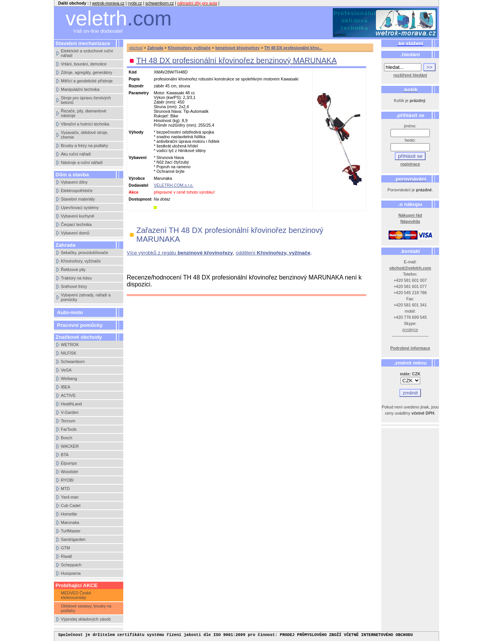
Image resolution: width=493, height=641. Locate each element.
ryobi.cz (135, 3)
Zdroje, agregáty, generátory (86, 72)
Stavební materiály (78, 199)
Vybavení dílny (74, 182)
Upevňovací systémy (80, 207)
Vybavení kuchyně (77, 216)
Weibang (69, 378)
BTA (65, 454)
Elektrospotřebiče (76, 190)
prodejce (410, 329)
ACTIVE (68, 395)
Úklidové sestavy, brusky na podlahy (86, 608)
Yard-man (70, 497)
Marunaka (70, 522)
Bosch (66, 437)
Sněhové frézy (74, 286)
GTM (65, 548)
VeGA (66, 370)
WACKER (70, 446)
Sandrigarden (73, 539)
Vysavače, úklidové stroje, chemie (84, 134)
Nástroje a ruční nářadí (81, 162)
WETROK (70, 344)
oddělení (273, 253)
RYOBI (67, 480)
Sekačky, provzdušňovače (84, 252)
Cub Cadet (70, 505)
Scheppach (71, 564)
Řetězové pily (73, 269)
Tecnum (68, 420)
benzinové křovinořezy (237, 47)
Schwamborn (73, 361)
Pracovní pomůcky (80, 325)
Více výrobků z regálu (180, 253)
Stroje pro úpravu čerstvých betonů (86, 100)
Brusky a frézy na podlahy (84, 145)
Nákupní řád (410, 215)
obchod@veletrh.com (410, 268)
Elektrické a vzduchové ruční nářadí (87, 53)
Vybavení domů (75, 233)
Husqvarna (71, 573)
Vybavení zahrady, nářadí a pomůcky (86, 297)
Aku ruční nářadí (76, 154)
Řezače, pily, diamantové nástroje (83, 113)
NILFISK (68, 353)
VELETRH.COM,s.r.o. (173, 185)
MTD (65, 488)
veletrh (118, 18)
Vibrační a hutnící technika (85, 124)
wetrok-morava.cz (108, 3)
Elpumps (69, 463)
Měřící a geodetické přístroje (86, 81)
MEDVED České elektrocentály (76, 595)
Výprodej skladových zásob (86, 619)
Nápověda (410, 221)
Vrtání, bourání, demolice (84, 64)
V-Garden (70, 412)
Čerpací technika (76, 224)
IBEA (65, 387)
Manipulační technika (80, 89)
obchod (136, 47)
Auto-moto (70, 312)
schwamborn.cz (159, 3)
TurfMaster (70, 531)
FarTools (69, 429)
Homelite (69, 514)
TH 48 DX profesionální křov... (293, 47)
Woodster (69, 471)
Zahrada (155, 47)
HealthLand (71, 404)
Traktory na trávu (76, 278)
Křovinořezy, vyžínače (81, 261)
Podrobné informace (410, 348)
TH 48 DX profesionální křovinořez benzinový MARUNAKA (236, 60)
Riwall (66, 556)
